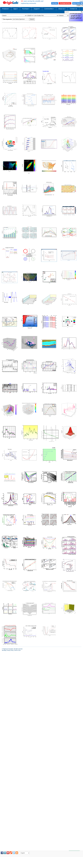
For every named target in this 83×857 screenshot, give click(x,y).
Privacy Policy (10, 650)
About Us (61, 9)
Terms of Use (17, 650)
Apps (15, 9)
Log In (81, 1)
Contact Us (73, 9)
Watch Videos (77, 3)
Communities (49, 9)
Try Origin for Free (65, 3)
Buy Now (54, 3)
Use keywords (7, 19)
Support (37, 9)
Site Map (4, 650)
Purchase (25, 9)
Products (5, 9)
